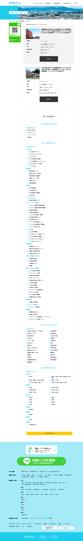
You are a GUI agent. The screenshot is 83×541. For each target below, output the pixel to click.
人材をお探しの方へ (68, 3)
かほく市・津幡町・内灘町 (26, 480)
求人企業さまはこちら (66, 524)
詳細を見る (49, 59)
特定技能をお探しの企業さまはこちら (50, 524)
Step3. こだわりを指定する (49, 325)
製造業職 (60, 471)
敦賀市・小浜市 (53, 485)
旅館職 (28, 471)
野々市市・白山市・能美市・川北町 (39, 480)
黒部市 (37, 490)
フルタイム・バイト (33, 514)
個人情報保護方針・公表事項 (14, 522)
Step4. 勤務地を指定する (49, 368)
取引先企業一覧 (30, 522)
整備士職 (32, 473)
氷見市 (51, 490)
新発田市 (23, 496)
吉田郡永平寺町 (36, 485)
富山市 (22, 490)
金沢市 (22, 479)
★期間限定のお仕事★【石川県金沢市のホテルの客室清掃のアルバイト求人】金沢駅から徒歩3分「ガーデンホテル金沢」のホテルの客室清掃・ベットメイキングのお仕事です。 (56, 31)
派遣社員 (50, 514)
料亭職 (33, 471)
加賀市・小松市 (62, 479)
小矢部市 (56, 490)
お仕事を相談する (58, 3)
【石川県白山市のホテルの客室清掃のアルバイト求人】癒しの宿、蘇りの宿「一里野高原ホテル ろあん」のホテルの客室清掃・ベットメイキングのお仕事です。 (56, 69)
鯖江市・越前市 (29, 485)
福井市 (22, 485)
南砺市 (32, 490)
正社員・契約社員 (24, 514)
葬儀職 (46, 473)
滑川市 (42, 490)
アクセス (77, 3)
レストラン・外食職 (47, 471)
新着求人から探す (24, 467)
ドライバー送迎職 (39, 473)
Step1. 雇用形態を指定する (49, 124)
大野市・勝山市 (61, 485)
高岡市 (46, 490)
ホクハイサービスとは (38, 3)
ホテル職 (23, 471)
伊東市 (22, 501)
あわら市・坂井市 (45, 485)
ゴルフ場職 (55, 471)
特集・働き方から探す (43, 467)
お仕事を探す (48, 3)
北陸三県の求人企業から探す (54, 467)
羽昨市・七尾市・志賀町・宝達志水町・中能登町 (34, 479)
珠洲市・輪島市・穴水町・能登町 (51, 479)
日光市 (22, 506)
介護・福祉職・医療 (68, 471)
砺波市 (27, 490)
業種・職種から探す (33, 467)
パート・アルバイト (42, 514)
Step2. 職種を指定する (49, 143)
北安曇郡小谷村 (24, 511)
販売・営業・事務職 (24, 473)
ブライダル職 (39, 471)
